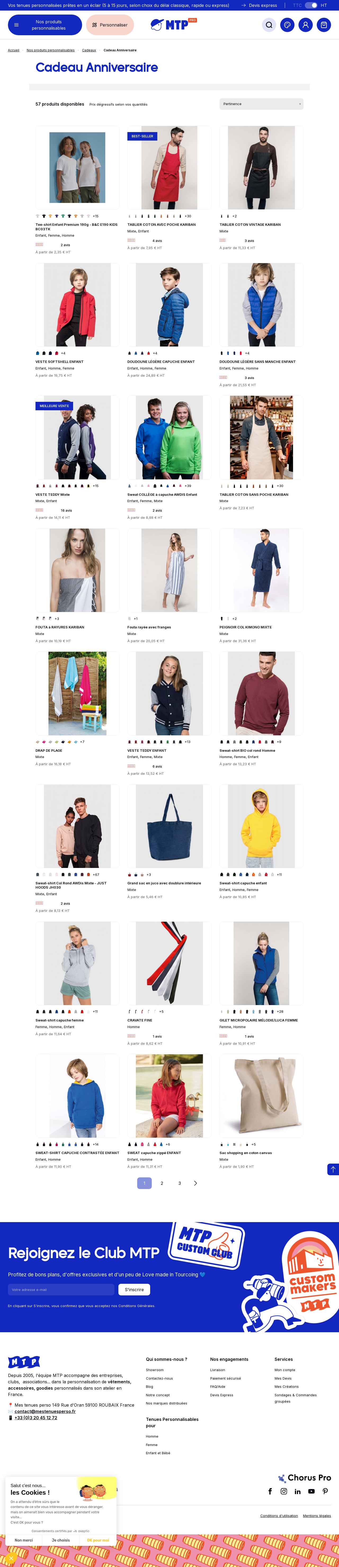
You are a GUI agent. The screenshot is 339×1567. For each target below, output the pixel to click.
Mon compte (285, 1370)
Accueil (13, 50)
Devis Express (221, 1395)
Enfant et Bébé (158, 1453)
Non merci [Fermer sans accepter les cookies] (24, 1540)
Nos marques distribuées (166, 1403)
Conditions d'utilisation (279, 1516)
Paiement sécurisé (225, 1378)
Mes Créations (287, 1386)
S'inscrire (134, 1289)
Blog (149, 1386)
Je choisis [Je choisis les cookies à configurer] (61, 1540)
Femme (152, 1445)
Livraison (217, 1370)
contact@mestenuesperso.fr (45, 1411)
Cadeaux (89, 50)
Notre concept (158, 1395)
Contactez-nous (159, 1378)
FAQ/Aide (217, 1386)
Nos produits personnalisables (51, 50)
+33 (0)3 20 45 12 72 (36, 1417)
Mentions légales (317, 1516)
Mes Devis (283, 1378)
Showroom (155, 1370)
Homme (152, 1436)
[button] (11, 1558)
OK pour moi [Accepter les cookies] (98, 1540)
